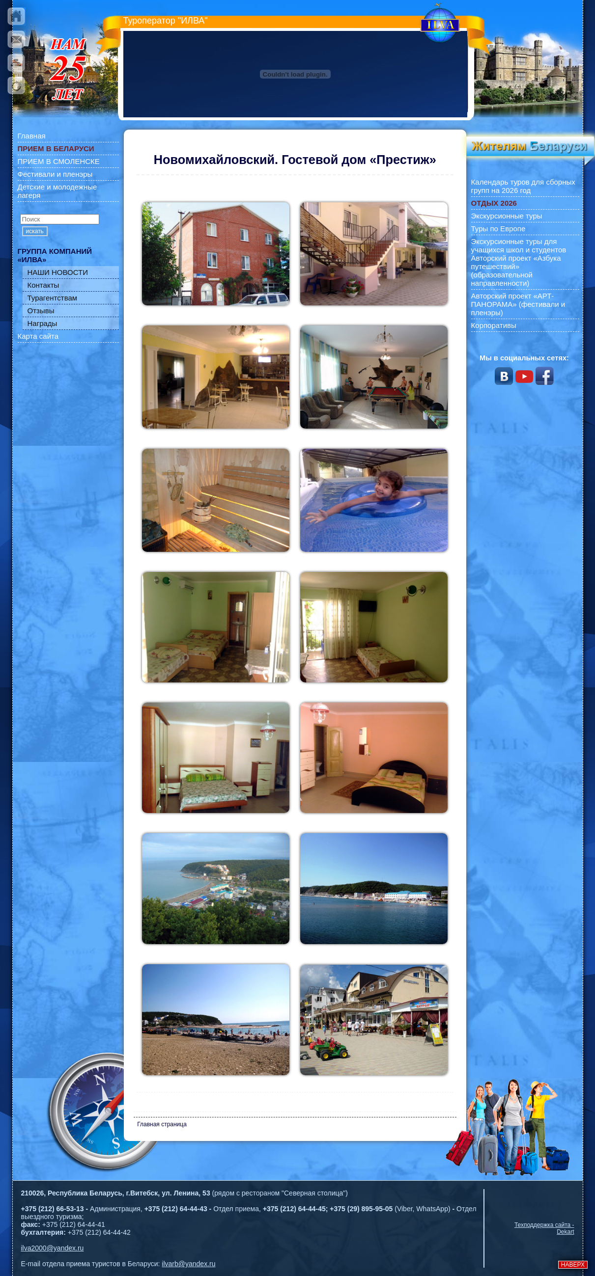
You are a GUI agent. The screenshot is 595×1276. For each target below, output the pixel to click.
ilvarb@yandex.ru (188, 1264)
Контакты (43, 285)
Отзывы (41, 310)
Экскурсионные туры (506, 216)
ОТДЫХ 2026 (494, 203)
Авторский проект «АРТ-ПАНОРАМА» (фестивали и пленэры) (518, 304)
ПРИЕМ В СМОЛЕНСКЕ (59, 161)
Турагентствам (53, 298)
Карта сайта (38, 336)
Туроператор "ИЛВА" (165, 21)
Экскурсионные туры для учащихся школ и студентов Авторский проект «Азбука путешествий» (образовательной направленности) (519, 262)
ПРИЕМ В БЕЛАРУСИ (56, 148)
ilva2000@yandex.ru (52, 1248)
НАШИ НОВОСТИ (58, 272)
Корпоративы (493, 325)
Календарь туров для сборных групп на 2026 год (523, 186)
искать (35, 231)
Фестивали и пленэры (55, 174)
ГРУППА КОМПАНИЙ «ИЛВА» (55, 255)
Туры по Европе (498, 228)
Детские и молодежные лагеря (57, 191)
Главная (32, 136)
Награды (42, 323)
